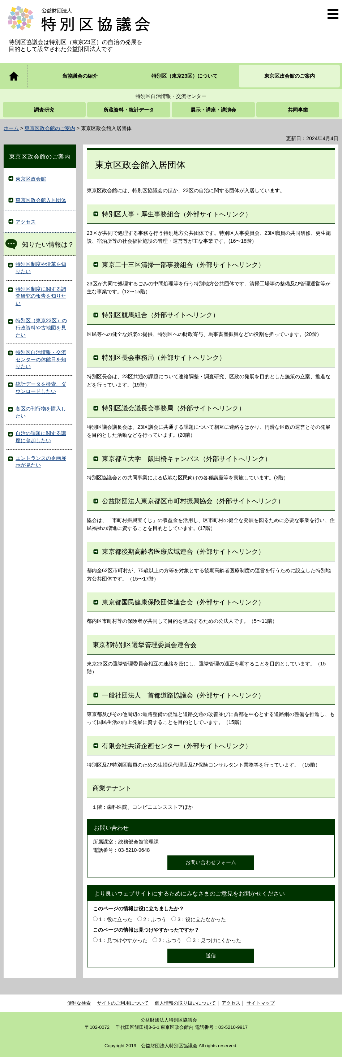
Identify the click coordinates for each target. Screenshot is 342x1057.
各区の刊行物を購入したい (41, 412)
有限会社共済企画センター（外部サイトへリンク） (177, 746)
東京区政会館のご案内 (50, 128)
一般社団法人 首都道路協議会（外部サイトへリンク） (183, 695)
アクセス (26, 222)
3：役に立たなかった (202, 919)
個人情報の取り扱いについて (185, 1003)
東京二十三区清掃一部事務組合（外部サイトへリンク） (183, 264)
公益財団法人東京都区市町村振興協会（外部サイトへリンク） (193, 501)
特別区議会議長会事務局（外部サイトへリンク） (173, 408)
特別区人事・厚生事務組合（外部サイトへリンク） (177, 214)
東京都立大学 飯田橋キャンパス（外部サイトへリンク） (186, 458)
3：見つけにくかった (217, 940)
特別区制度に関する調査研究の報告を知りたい (41, 296)
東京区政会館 (31, 179)
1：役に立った (115, 919)
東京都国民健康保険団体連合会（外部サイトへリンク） (183, 602)
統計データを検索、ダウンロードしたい (41, 387)
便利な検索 (79, 1003)
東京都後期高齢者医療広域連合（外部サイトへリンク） (183, 551)
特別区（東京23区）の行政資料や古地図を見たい (41, 327)
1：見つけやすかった (123, 940)
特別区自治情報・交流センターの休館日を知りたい (41, 359)
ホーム (11, 128)
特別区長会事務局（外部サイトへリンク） (164, 357)
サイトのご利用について (123, 1003)
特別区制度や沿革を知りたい (41, 267)
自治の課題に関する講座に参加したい (41, 436)
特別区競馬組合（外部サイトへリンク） (160, 315)
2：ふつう (155, 919)
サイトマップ (261, 1003)
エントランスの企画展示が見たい (41, 461)
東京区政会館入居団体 (41, 200)
